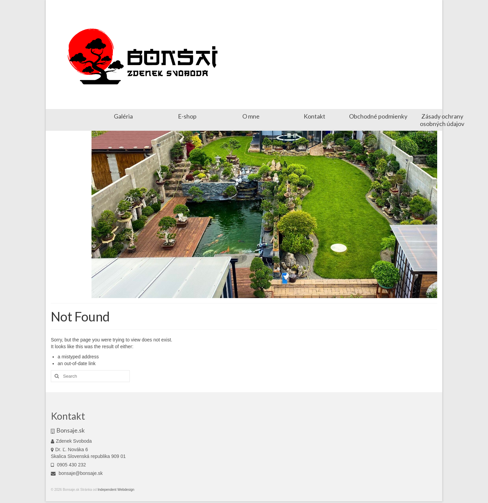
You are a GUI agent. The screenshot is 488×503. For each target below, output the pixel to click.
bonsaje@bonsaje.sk (77, 473)
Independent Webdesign (115, 489)
